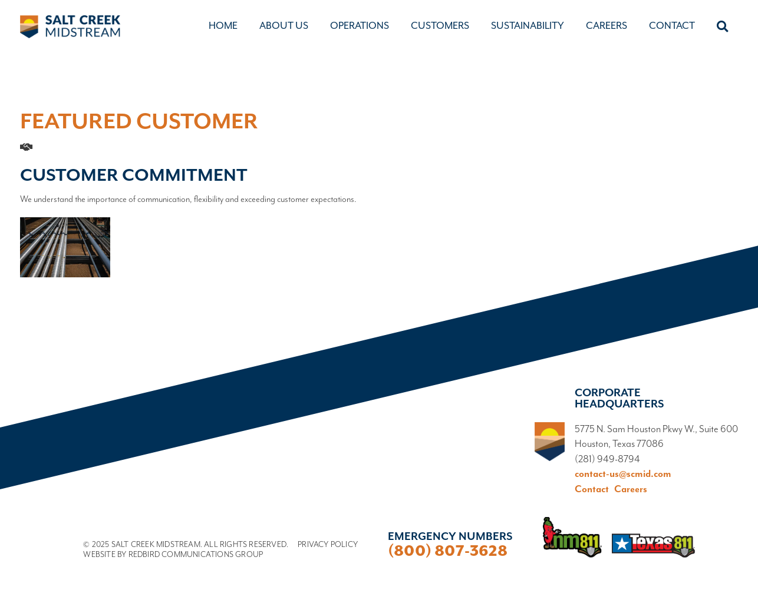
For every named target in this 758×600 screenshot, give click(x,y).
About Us (283, 26)
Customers (440, 26)
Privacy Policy (328, 544)
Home (223, 26)
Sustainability (527, 26)
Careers (606, 26)
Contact (672, 26)
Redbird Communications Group (195, 554)
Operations (359, 26)
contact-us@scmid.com (623, 474)
